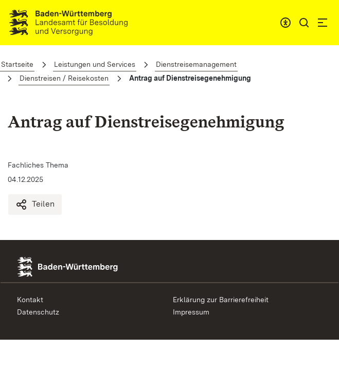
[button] (304, 22)
